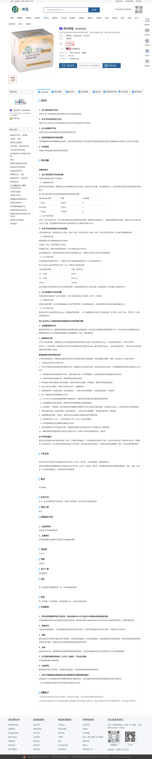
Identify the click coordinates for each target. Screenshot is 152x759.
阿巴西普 (61, 733)
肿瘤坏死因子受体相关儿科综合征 (20, 215)
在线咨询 (68, 65)
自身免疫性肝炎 (16, 171)
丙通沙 (85, 729)
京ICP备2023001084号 (60, 757)
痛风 (12, 160)
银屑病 (25, 135)
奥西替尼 (11, 729)
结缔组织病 (14, 178)
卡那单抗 (61, 725)
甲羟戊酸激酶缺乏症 (17, 206)
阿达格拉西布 (129, 1)
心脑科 (81, 18)
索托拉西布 (119, 1)
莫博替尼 (11, 741)
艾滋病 (12, 139)
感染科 (90, 18)
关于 (136, 18)
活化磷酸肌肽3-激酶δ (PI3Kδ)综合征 (18, 186)
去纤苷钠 (86, 725)
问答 (129, 18)
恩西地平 (36, 745)
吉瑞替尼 (36, 737)
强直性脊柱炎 (24, 146)
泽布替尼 (36, 725)
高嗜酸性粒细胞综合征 (18, 199)
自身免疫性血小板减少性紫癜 (20, 154)
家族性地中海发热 (17, 220)
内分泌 (63, 18)
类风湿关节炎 (15, 135)
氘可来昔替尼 (63, 745)
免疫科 (46, 18)
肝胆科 (28, 18)
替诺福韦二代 (88, 749)
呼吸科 (72, 18)
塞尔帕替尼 (12, 749)
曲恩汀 (85, 745)
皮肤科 (99, 18)
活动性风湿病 (15, 192)
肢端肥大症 (14, 174)
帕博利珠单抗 (13, 725)
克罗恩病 (13, 146)
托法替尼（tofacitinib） (22, 110)
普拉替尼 (11, 745)
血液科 (37, 18)
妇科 (107, 18)
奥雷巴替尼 (37, 729)
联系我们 (138, 1)
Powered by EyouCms (121, 757)
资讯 (122, 18)
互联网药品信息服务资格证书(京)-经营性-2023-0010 (90, 757)
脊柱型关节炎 (15, 195)
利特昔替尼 (62, 749)
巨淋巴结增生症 (16, 203)
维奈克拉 (36, 741)
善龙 (59, 741)
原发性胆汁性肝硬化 (17, 167)
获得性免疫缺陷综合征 (18, 163)
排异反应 (24, 178)
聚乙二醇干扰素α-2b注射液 (93, 737)
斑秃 (19, 139)
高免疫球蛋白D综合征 (18, 210)
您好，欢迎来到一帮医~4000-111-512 (22, 1)
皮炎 (22, 174)
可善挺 (60, 737)
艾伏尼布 (36, 733)
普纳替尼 (36, 749)
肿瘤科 (19, 18)
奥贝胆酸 (86, 733)
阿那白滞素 (62, 729)
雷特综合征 (14, 182)
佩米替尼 (86, 741)
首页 (12, 18)
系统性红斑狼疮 (16, 142)
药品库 (114, 18)
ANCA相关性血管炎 (17, 150)
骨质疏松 (13, 223)
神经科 (55, 18)
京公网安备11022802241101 (39, 757)
